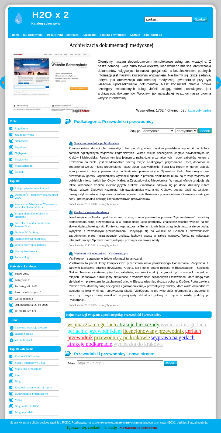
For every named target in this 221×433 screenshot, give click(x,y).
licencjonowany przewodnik (153, 331)
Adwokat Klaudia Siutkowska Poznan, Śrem (32, 224)
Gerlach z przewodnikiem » (91, 212)
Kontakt (135, 34)
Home (15, 34)
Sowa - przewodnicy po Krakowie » (96, 143)
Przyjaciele (21, 159)
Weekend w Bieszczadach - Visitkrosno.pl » (101, 253)
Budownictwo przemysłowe (31, 393)
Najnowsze (21, 140)
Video (18, 399)
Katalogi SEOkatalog (27, 356)
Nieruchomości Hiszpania (30, 238)
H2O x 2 (50, 14)
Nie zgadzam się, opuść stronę (138, 427)
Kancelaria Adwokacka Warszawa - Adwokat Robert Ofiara (36, 205)
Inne (17, 375)
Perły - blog (22, 257)
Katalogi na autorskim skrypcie (33, 387)
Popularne (21, 147)
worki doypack (24, 339)
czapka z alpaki (24, 333)
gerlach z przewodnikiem (94, 331)
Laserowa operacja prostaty (31, 327)
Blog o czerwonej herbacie (31, 244)
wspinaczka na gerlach (91, 324)
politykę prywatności (128, 422)
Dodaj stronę (55, 34)
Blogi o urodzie (24, 412)
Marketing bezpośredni (28, 368)
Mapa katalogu (24, 165)
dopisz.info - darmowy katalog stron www (36, 196)
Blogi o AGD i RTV (27, 406)
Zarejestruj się (152, 34)
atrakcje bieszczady (138, 324)
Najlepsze (20, 153)
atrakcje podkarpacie (89, 344)
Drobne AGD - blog (27, 232)
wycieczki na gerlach (183, 324)
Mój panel (72, 34)
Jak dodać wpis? (33, 34)
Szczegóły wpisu (199, 110)
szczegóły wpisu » (108, 204)
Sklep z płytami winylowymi (32, 188)
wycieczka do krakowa (138, 344)
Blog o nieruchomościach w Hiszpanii (31, 215)
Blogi (18, 381)
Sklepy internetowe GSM (30, 362)
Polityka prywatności (113, 34)
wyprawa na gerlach (173, 337)
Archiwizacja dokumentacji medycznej (111, 45)
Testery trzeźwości (26, 251)
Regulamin (89, 34)
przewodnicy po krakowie (122, 337)
